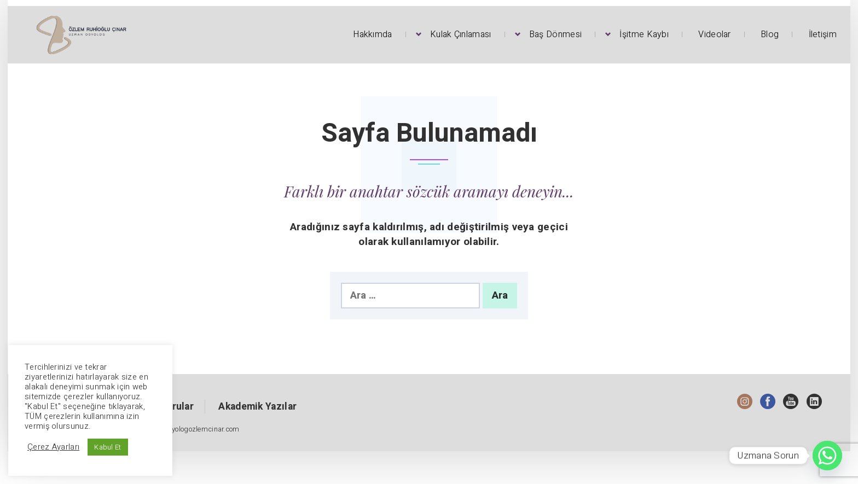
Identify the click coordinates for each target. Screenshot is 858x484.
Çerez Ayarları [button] (53, 447)
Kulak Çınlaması (460, 34)
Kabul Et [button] (107, 447)
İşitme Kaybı (644, 34)
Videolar (714, 34)
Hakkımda (372, 34)
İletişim (823, 34)
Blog (770, 34)
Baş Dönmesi (555, 34)
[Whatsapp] (827, 455)
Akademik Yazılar (257, 406)
